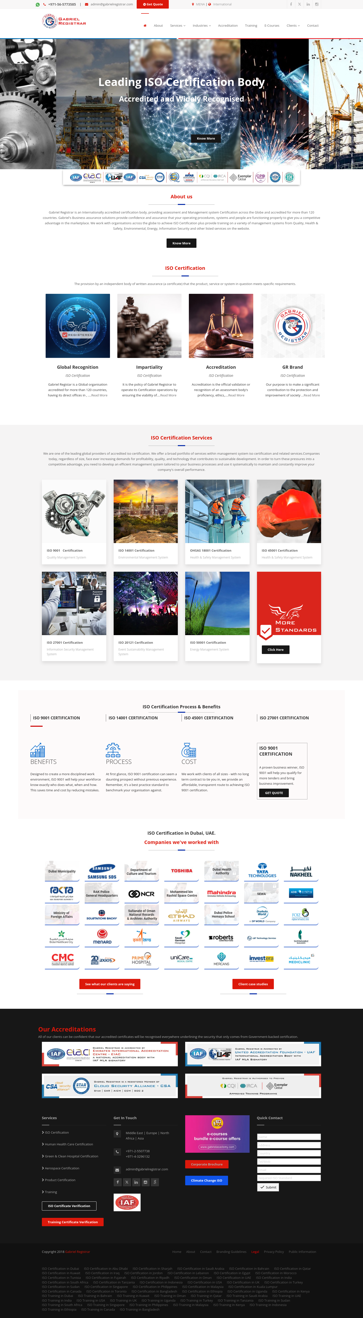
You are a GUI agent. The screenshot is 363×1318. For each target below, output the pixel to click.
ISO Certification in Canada (62, 1291)
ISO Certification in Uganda (247, 1291)
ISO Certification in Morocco (276, 1273)
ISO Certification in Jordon (143, 1273)
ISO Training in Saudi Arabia (247, 1296)
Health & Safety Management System (215, 557)
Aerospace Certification (61, 1168)
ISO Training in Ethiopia (59, 1309)
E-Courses (272, 25)
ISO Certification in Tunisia (61, 1277)
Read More (99, 395)
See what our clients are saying (109, 984)
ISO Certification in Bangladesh (154, 1291)
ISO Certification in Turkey (283, 1282)
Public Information (302, 1251)
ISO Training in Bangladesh (139, 1309)
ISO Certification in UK (243, 1282)
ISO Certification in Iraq (102, 1273)
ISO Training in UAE (287, 1296)
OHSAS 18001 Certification (210, 550)
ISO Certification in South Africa (65, 1282)
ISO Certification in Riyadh (150, 1277)
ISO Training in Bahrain (95, 1296)
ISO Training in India (57, 1300)
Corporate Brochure (207, 1164)
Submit (268, 1187)
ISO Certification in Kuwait (61, 1273)
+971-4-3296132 (138, 1156)
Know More (181, 243)
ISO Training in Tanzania (236, 1300)
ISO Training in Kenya (229, 1305)
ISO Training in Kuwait (133, 1296)
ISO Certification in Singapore (106, 1286)
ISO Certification (56, 1132)
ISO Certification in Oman (193, 1277)
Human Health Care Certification (68, 1144)
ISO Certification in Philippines (155, 1286)
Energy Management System (209, 649)
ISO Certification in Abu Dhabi (106, 1268)
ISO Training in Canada (98, 1309)
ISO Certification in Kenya (291, 1291)
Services (177, 25)
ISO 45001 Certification (280, 550)
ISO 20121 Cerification (136, 642)
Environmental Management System (143, 557)
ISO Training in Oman (170, 1296)
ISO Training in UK (123, 1300)
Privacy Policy (274, 1251)
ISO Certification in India (274, 1277)
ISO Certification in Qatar (292, 1268)
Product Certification (59, 1180)
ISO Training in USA (91, 1300)
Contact (313, 25)
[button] (68, 718)
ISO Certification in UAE (234, 1277)
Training (251, 25)
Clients (293, 25)
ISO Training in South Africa (62, 1305)
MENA (200, 4)
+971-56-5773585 (62, 4)
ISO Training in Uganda (158, 1300)
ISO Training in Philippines (149, 1305)
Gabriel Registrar (77, 1251)
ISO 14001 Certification (137, 550)
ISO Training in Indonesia (268, 1305)
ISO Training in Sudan (274, 1300)
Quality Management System (67, 557)
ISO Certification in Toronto (106, 1291)
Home (177, 1251)
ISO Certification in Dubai (60, 1268)
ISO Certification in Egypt (232, 1273)
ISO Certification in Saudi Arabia (200, 1268)
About (158, 25)
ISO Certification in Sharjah (152, 1268)
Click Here (276, 649)
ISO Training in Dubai (57, 1296)
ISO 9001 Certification (65, 550)
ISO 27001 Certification (65, 642)
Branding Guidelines (232, 1251)
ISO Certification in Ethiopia (202, 1291)
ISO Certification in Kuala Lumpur (253, 1286)
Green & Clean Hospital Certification (71, 1156)
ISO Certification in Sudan (61, 1286)
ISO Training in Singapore (106, 1305)
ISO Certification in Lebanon (188, 1273)
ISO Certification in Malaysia (202, 1286)
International (222, 4)
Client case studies (253, 984)
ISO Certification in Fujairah (106, 1277)
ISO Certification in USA (204, 1282)
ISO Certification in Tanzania (114, 1282)
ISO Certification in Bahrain (249, 1268)
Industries (202, 25)
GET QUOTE (274, 793)
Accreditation (228, 25)
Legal (255, 1251)
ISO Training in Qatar (206, 1296)
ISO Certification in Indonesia (161, 1282)
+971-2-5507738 (138, 1151)
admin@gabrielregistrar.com (112, 4)
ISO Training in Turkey (196, 1300)
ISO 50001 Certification (208, 642)
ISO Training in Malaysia (190, 1305)
